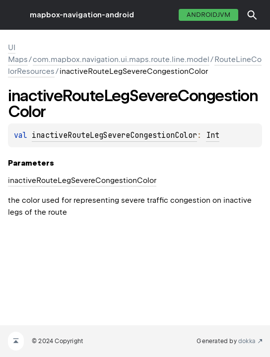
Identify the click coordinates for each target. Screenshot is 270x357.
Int (212, 135)
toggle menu (15, 15)
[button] (252, 15)
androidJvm (208, 14)
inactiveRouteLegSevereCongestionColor (114, 135)
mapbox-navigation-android (82, 14)
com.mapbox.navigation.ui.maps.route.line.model (121, 59)
